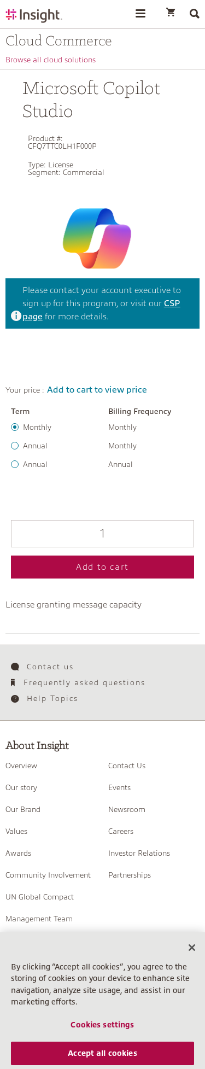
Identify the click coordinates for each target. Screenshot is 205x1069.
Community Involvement (48, 875)
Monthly (37, 427)
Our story (21, 787)
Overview (21, 765)
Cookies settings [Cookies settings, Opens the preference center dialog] (102, 1031)
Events (119, 787)
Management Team (39, 918)
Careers (120, 831)
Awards (18, 853)
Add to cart (102, 567)
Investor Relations (139, 853)
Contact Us (126, 765)
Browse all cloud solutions (50, 59)
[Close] (192, 954)
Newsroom (126, 809)
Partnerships (129, 875)
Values (16, 831)
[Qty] (102, 533)
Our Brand (22, 809)
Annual (35, 445)
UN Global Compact (39, 896)
